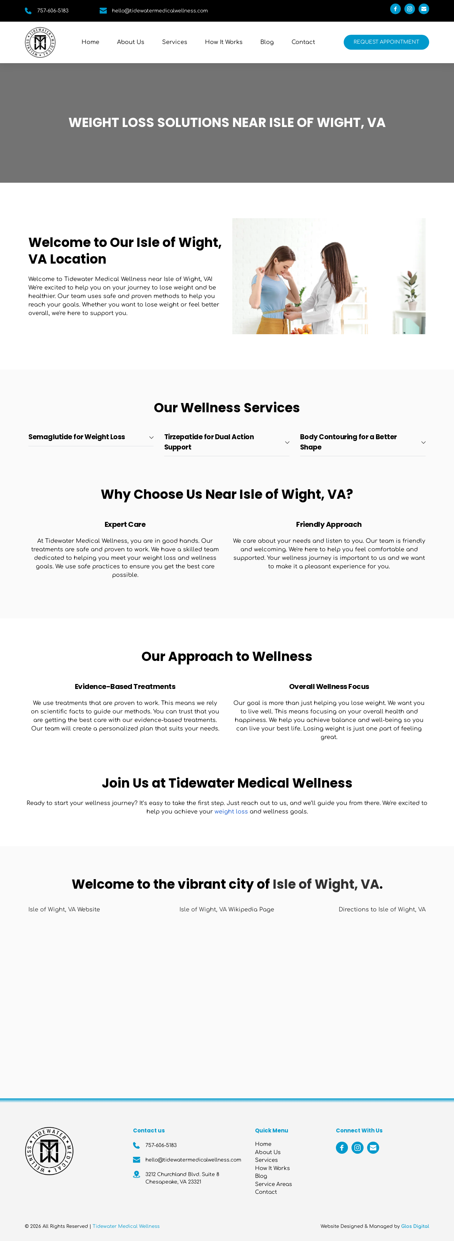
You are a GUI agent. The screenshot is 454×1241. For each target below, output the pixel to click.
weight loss (231, 812)
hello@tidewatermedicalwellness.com (160, 10)
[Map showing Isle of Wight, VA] (227, 997)
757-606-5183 (52, 10)
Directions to (358, 909)
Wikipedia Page (250, 909)
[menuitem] (90, 42)
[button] (91, 437)
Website (88, 909)
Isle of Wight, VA (52, 909)
